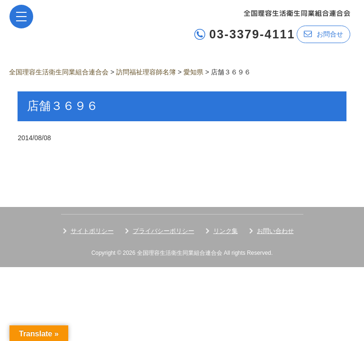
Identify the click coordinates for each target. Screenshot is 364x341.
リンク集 (225, 230)
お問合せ (323, 34)
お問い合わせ (275, 230)
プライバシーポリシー (163, 230)
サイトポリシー (92, 230)
